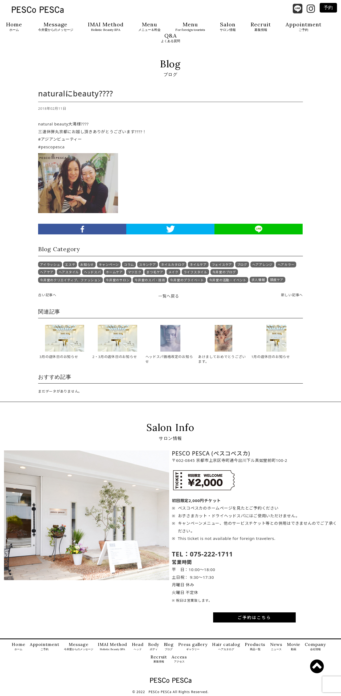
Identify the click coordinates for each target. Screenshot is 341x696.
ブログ (242, 264)
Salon (228, 26)
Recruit (261, 26)
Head (138, 647)
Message (55, 26)
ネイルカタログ (173, 264)
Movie (293, 647)
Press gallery (192, 647)
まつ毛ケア (154, 272)
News (276, 647)
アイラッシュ (50, 264)
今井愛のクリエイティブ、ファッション (70, 280)
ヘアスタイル (69, 272)
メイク (173, 272)
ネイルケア (198, 264)
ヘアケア (47, 272)
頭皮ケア (276, 280)
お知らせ (87, 264)
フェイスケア (222, 264)
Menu (149, 26)
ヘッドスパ (92, 272)
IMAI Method (106, 26)
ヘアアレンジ (262, 264)
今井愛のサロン (117, 280)
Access (179, 659)
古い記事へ (47, 294)
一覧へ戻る (168, 296)
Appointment (304, 26)
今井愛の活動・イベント (227, 280)
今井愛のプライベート (187, 280)
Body (153, 647)
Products (255, 647)
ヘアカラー (286, 264)
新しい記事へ (292, 294)
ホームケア (114, 272)
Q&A (170, 38)
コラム (129, 264)
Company (315, 647)
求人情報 (258, 280)
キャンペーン (109, 264)
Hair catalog (226, 647)
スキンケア (147, 264)
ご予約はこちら (254, 617)
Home (14, 26)
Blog (169, 647)
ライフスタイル (195, 272)
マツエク (134, 272)
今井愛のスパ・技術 (150, 280)
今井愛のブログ (224, 272)
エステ (70, 264)
